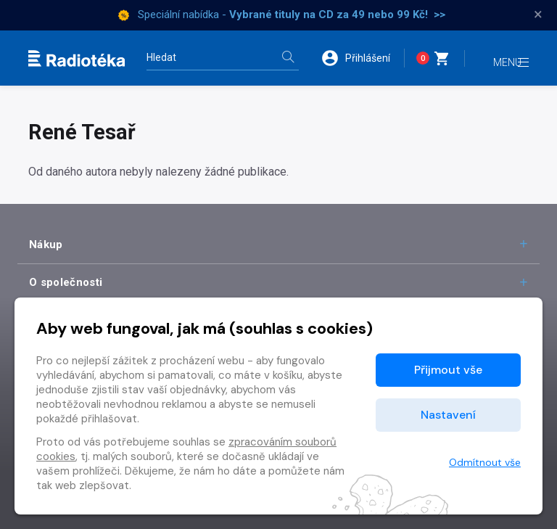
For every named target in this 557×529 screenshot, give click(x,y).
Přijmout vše (448, 369)
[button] (360, 58)
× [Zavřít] (538, 14)
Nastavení (448, 414)
